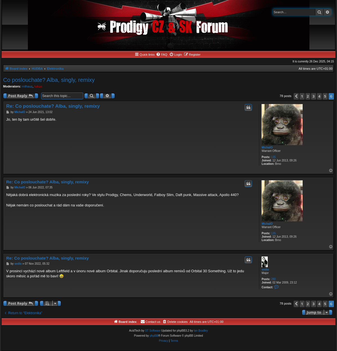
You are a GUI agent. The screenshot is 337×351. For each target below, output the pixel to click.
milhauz (27, 86)
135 (273, 157)
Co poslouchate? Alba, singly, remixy (49, 80)
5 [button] (325, 96)
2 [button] (308, 96)
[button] (296, 96)
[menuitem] (161, 54)
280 (273, 279)
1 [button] (302, 96)
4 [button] (319, 96)
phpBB (154, 335)
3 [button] (313, 96)
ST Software (152, 330)
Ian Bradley (201, 330)
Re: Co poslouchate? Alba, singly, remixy (53, 106)
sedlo (265, 269)
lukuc (38, 86)
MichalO (267, 147)
